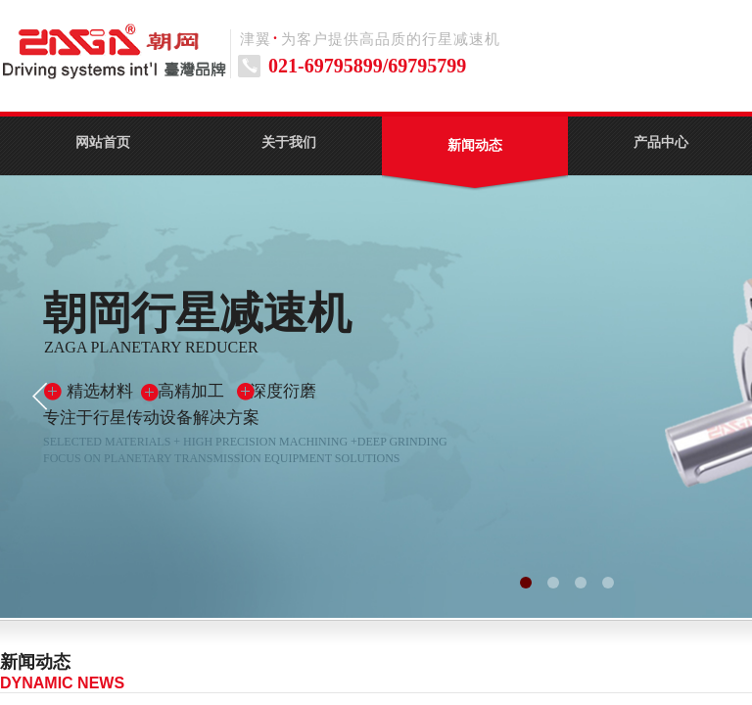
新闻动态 (474, 145)
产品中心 (661, 142)
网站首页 (102, 142)
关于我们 (288, 142)
